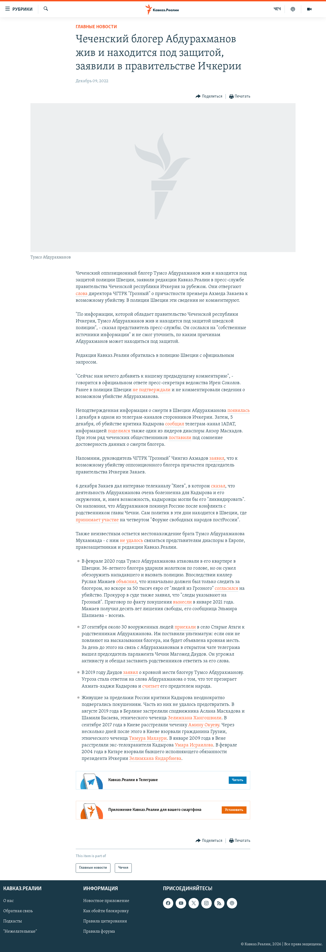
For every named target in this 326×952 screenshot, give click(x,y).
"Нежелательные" (20, 931)
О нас (8, 901)
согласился (226, 588)
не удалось (131, 540)
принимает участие (97, 520)
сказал (218, 486)
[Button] (209, 96)
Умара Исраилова (194, 745)
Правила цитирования (105, 921)
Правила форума (99, 931)
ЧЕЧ (277, 9)
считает (150, 686)
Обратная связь (18, 911)
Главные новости (96, 27)
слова (82, 293)
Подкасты (12, 921)
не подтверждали (152, 390)
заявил (216, 458)
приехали (185, 627)
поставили (180, 437)
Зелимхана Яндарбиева (155, 758)
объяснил (126, 581)
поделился (119, 431)
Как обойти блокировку (106, 911)
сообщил (174, 424)
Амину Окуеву (203, 725)
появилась (238, 410)
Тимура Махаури (148, 738)
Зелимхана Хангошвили (194, 718)
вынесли (182, 602)
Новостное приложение (106, 901)
